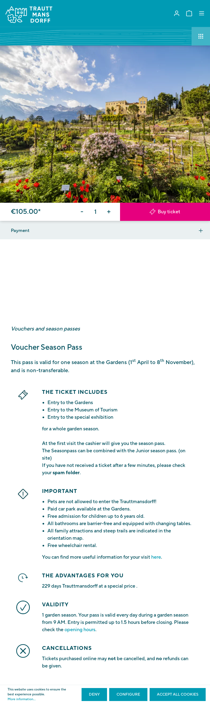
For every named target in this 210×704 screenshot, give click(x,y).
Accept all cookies (177, 694)
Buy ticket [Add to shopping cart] (165, 212)
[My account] (176, 13)
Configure (128, 694)
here (156, 557)
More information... (22, 699)
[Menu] (201, 13)
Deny (94, 694)
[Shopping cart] (189, 13)
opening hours (79, 630)
